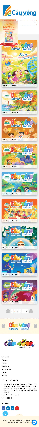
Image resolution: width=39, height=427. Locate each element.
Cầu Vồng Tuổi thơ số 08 (10, 194)
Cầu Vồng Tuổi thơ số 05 (10, 275)
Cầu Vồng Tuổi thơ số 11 (10, 113)
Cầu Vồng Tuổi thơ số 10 (10, 140)
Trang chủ (5, 357)
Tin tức (4, 372)
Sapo (31, 422)
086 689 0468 (8, 398)
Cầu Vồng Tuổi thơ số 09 (10, 167)
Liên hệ (4, 375)
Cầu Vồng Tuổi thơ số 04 (10, 302)
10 (27, 311)
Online (4, 363)
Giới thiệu (5, 360)
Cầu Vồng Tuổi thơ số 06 (10, 248)
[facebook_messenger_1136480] (34, 422)
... (23, 311)
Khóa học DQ (6, 369)
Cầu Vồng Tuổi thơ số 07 (10, 221)
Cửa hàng (5, 366)
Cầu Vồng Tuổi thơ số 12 (10, 85)
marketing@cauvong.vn (11, 395)
